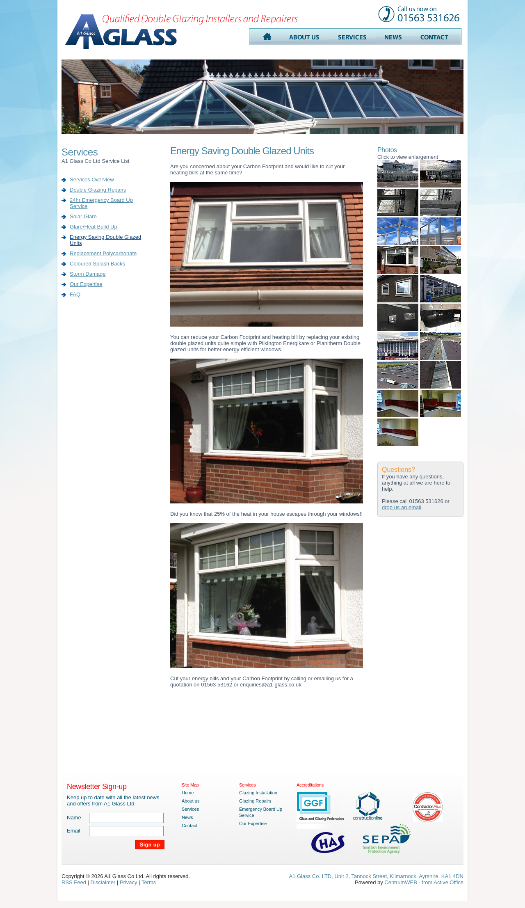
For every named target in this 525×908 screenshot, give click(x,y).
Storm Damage (87, 274)
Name (74, 817)
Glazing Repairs (255, 800)
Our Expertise (86, 284)
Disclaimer (103, 882)
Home (188, 792)
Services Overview (92, 179)
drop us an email (401, 507)
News (187, 817)
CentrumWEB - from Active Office (423, 882)
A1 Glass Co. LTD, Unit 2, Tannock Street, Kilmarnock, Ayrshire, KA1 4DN (376, 876)
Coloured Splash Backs (97, 264)
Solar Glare (83, 216)
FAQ (75, 294)
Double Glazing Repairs (98, 190)
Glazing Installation (258, 792)
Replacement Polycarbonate (103, 253)
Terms (149, 882)
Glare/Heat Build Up (93, 227)
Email (73, 831)
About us (190, 800)
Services (190, 809)
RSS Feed (74, 882)
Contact (189, 825)
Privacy (128, 882)
